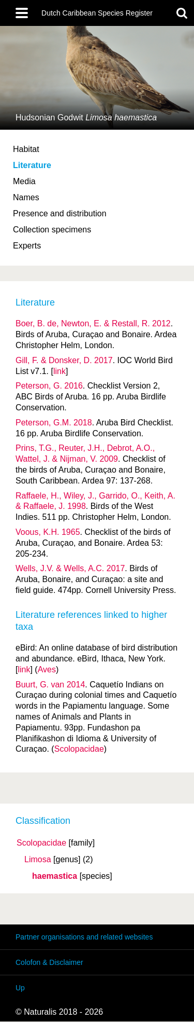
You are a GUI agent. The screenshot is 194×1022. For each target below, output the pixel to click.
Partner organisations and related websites (84, 937)
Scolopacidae (41, 843)
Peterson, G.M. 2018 (54, 422)
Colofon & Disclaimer (49, 962)
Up (20, 988)
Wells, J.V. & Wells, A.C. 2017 (70, 568)
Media (24, 181)
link (59, 371)
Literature (32, 165)
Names (26, 197)
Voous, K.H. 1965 (48, 532)
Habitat (26, 149)
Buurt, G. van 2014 (50, 684)
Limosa (37, 859)
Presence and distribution (60, 213)
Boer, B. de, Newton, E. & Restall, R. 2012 (93, 323)
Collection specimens (52, 229)
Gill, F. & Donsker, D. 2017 (64, 360)
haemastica (54, 876)
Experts (27, 245)
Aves (47, 669)
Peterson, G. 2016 (49, 385)
